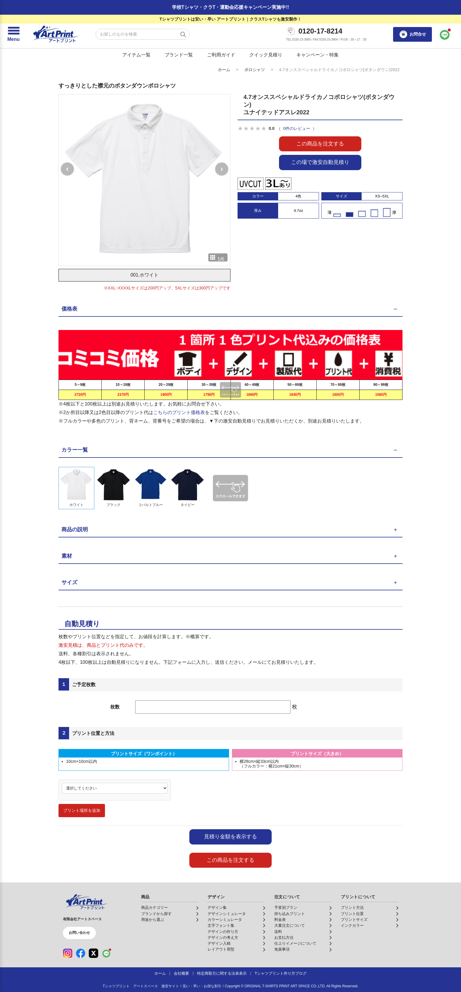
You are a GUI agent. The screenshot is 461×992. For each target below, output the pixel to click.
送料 (278, 932)
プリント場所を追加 (81, 810)
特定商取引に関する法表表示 (222, 973)
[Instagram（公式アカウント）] (67, 953)
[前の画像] (67, 168)
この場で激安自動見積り (320, 162)
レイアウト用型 (221, 949)
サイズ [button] (69, 582)
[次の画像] (221, 168)
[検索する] (183, 34)
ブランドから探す (156, 914)
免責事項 (282, 949)
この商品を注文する (320, 144)
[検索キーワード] (143, 34)
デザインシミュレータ (227, 914)
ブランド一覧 (179, 54)
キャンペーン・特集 (317, 54)
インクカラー (352, 926)
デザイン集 (217, 908)
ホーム (224, 69)
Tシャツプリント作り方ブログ (281, 973)
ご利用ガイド (221, 54)
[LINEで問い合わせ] (445, 34)
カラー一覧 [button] (74, 450)
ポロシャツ (254, 69)
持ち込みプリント (289, 914)
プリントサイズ (354, 920)
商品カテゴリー (154, 908)
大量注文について (289, 926)
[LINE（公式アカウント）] (106, 953)
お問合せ (412, 34)
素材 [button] (66, 556)
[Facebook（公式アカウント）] (80, 953)
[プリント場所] (115, 788)
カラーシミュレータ (225, 920)
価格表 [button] (69, 309)
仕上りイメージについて (295, 943)
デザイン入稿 (219, 943)
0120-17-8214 (320, 31)
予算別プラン (285, 908)
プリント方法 (352, 908)
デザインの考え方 (223, 938)
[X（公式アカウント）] (93, 953)
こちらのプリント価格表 (179, 412)
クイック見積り (265, 54)
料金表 (280, 920)
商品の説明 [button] (74, 529)
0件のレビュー (296, 128)
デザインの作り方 (223, 932)
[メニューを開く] (13, 34)
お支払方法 (283, 938)
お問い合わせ (79, 933)
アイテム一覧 (136, 54)
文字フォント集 (221, 926)
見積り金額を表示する (230, 836)
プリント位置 (352, 914)
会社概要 (181, 973)
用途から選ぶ (152, 920)
